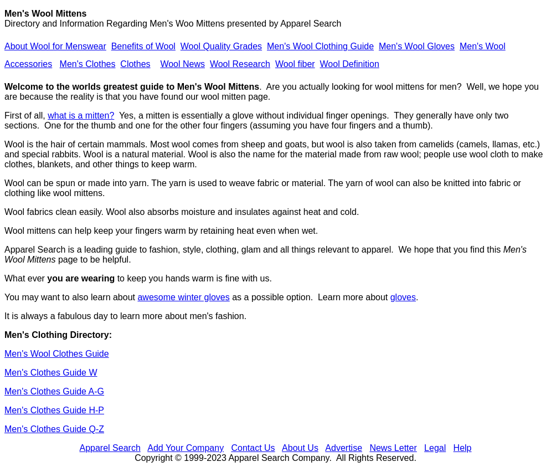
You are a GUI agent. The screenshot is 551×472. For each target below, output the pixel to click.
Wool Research (240, 64)
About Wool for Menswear (55, 46)
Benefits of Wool (143, 46)
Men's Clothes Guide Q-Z (54, 429)
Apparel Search (310, 23)
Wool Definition (349, 64)
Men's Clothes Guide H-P (54, 410)
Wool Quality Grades (221, 46)
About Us (300, 448)
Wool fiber (295, 64)
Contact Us (253, 448)
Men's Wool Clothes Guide (56, 353)
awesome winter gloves (183, 297)
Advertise (343, 448)
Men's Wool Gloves (417, 46)
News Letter (392, 448)
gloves (403, 297)
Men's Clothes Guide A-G (54, 391)
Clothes (135, 64)
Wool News (182, 64)
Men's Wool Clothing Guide (320, 46)
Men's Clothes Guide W (50, 372)
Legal (435, 448)
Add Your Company (185, 448)
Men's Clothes (88, 64)
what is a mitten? (81, 115)
